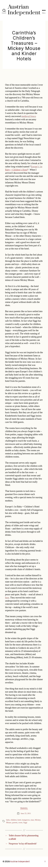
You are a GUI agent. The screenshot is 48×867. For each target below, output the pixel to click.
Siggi (25, 822)
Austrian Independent (20, 861)
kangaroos (26, 820)
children (13, 820)
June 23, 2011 (26, 813)
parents (15, 822)
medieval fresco (28, 116)
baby (8, 820)
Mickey (37, 820)
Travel (24, 808)
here (7, 597)
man (32, 820)
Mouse (8, 822)
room (20, 822)
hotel (19, 820)
